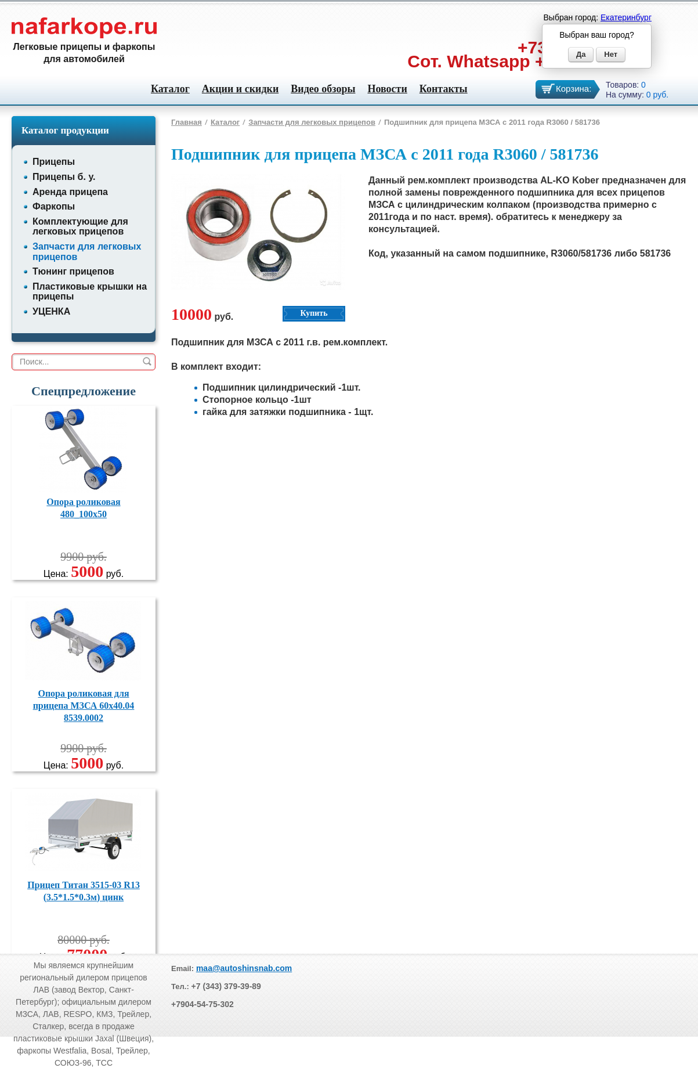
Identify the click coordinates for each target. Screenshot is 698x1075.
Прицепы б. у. (63, 177)
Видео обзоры (323, 89)
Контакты (443, 89)
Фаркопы (53, 206)
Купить (313, 313)
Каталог (170, 89)
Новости (387, 89)
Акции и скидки (240, 89)
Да (581, 54)
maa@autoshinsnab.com (244, 968)
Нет (610, 54)
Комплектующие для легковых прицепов (80, 227)
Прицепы (53, 162)
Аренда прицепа (70, 192)
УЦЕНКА (51, 311)
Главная (186, 122)
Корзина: (573, 88)
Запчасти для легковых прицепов (311, 122)
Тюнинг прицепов (73, 271)
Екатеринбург (626, 17)
